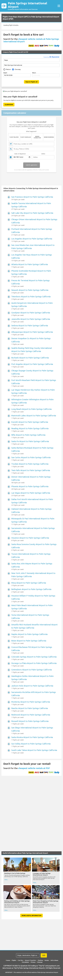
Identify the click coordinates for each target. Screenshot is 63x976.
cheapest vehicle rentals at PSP (34, 768)
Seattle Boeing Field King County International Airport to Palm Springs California (34, 351)
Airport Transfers (30, 960)
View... (6, 879)
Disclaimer (25, 962)
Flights (14, 960)
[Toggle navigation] (59, 6)
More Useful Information (31, 915)
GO (43, 955)
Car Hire (20, 960)
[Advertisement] (31, 935)
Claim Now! (9, 104)
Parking (40, 960)
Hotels (47, 960)
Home (8, 960)
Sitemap (39, 962)
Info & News (54, 960)
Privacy (33, 962)
